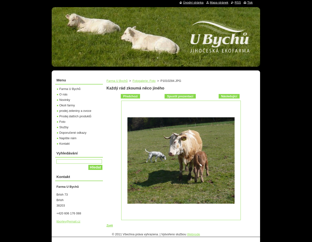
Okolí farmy (67, 105)
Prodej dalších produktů (75, 116)
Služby (63, 127)
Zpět (109, 225)
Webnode (193, 234)
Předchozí (130, 96)
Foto (62, 121)
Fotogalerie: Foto (144, 81)
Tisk (250, 2)
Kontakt (64, 143)
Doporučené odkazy (72, 132)
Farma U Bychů (117, 81)
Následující (229, 96)
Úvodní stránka (193, 2)
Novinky (64, 100)
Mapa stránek (219, 2)
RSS (238, 2)
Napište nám (67, 138)
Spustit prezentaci (180, 96)
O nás (63, 94)
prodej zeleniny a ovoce (75, 111)
